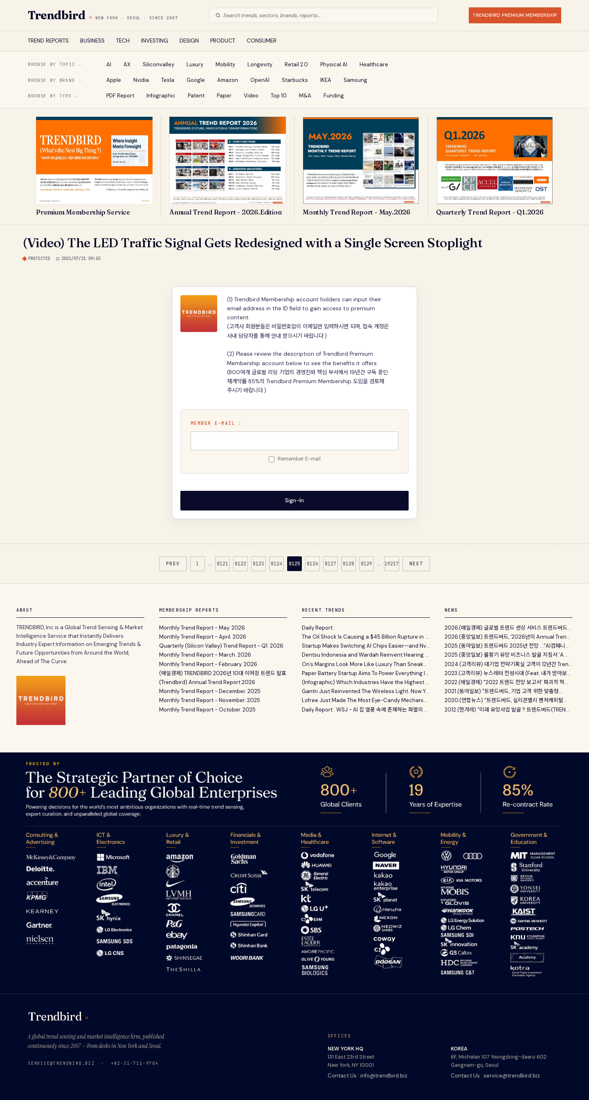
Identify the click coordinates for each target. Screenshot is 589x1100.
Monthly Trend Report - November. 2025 (209, 699)
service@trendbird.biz (61, 1062)
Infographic (160, 95)
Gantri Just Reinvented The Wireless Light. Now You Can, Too (366, 690)
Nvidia (141, 80)
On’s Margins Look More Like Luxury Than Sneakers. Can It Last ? (366, 663)
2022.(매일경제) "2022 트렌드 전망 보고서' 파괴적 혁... (506, 681)
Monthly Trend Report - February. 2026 (208, 663)
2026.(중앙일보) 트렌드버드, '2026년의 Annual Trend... (509, 635)
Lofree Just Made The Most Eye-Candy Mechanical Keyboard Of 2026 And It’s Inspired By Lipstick (366, 699)
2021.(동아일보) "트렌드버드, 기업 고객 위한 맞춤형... (503, 690)
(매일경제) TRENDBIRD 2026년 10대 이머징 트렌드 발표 (222, 672)
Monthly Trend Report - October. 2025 (207, 708)
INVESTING (154, 40)
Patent (196, 95)
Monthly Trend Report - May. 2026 (202, 626)
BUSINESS (92, 40)
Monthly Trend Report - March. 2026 (205, 654)
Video (251, 95)
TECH (123, 40)
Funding (334, 95)
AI (108, 64)
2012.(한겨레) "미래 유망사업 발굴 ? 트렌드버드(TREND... (509, 708)
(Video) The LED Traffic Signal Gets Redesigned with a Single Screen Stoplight (252, 243)
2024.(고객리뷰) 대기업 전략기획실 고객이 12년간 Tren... (508, 663)
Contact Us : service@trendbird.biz (495, 1074)
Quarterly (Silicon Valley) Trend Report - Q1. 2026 (221, 645)
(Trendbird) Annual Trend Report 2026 (207, 681)
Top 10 (279, 95)
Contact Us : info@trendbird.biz (367, 1074)
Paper (224, 95)
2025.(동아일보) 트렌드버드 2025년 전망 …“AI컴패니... (507, 645)
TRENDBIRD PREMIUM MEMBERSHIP (515, 15)
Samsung (355, 80)
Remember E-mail (299, 459)
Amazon (227, 80)
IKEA (325, 80)
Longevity (259, 64)
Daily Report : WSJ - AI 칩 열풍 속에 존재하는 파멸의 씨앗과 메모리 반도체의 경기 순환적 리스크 (366, 708)
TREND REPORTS (48, 40)
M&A (305, 95)
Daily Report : (318, 626)
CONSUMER (262, 40)
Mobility (225, 64)
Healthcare (374, 64)
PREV (173, 563)
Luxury (195, 64)
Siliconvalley (158, 64)
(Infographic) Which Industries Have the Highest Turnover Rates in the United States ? (366, 681)
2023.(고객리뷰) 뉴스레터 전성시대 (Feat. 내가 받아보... (508, 672)
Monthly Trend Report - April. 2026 (202, 635)
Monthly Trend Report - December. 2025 (210, 690)
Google (196, 80)
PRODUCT (222, 40)
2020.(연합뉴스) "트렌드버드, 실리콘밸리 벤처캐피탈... (506, 699)
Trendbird (56, 15)
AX (127, 64)
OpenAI (260, 80)
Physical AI (333, 64)
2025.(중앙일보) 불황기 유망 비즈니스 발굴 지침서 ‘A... (506, 654)
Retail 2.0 (296, 64)
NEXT (416, 563)
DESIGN (189, 40)
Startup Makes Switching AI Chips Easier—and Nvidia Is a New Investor (366, 645)
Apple (113, 80)
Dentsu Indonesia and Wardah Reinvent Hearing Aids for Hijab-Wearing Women (366, 654)
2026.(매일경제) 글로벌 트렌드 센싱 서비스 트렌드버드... (508, 626)
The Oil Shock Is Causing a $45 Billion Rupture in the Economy (366, 635)
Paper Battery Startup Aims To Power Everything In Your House (366, 672)
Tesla (167, 80)
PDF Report (120, 95)
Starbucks (295, 80)
